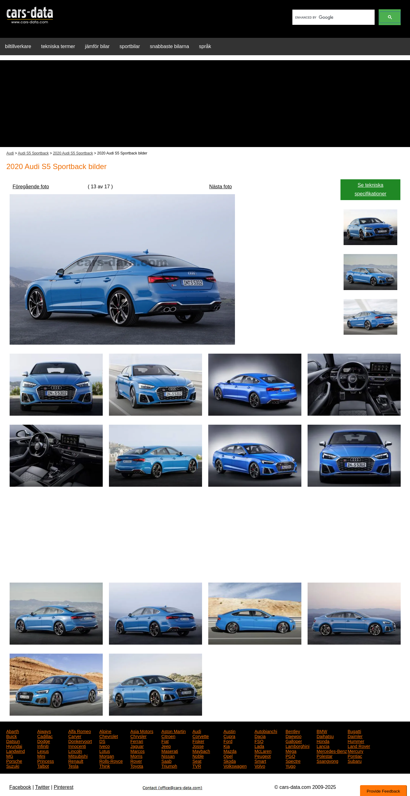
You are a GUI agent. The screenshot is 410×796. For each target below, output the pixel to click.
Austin (229, 731)
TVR (196, 765)
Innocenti (77, 746)
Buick (11, 736)
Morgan (106, 756)
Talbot (43, 765)
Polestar (324, 756)
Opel (228, 756)
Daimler (355, 736)
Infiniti (43, 746)
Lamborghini (297, 746)
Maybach (201, 751)
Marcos (137, 751)
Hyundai (14, 746)
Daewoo (293, 736)
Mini (41, 756)
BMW (322, 731)
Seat (196, 760)
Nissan (168, 756)
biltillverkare (18, 46)
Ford (227, 741)
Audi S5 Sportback (33, 153)
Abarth (12, 731)
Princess (45, 760)
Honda (323, 741)
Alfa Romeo (79, 731)
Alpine (105, 731)
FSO (259, 741)
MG (9, 756)
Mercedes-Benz (332, 751)
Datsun (13, 741)
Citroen (168, 736)
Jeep (166, 746)
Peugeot (263, 756)
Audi (10, 153)
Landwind (15, 751)
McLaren (263, 751)
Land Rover (359, 746)
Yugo (290, 765)
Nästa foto (220, 186)
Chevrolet (108, 736)
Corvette (200, 736)
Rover (136, 760)
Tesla (73, 765)
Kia (226, 746)
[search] (333, 17)
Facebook (20, 787)
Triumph (169, 765)
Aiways (44, 731)
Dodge (43, 741)
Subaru (355, 760)
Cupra (229, 736)
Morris (136, 756)
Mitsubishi (78, 756)
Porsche (14, 760)
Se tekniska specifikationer (370, 189)
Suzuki (12, 765)
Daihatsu (325, 736)
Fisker (198, 741)
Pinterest (63, 787)
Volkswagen (235, 765)
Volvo (260, 765)
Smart (260, 760)
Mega (291, 751)
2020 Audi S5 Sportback (73, 153)
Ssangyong (327, 760)
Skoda (229, 760)
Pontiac (355, 756)
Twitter (42, 787)
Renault (75, 760)
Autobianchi (266, 731)
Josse (198, 746)
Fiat (165, 741)
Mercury (355, 751)
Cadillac (45, 736)
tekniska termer (58, 46)
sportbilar (129, 46)
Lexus (43, 751)
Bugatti (354, 731)
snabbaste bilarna (169, 46)
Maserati (169, 751)
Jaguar (137, 746)
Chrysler (138, 736)
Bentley (293, 731)
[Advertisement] (205, 103)
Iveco (104, 746)
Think (104, 765)
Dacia (260, 736)
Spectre (293, 760)
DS (102, 741)
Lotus (104, 751)
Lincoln (75, 751)
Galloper (294, 741)
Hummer (356, 741)
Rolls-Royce (111, 760)
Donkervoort (80, 741)
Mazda (230, 751)
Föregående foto (31, 186)
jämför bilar (97, 46)
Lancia (323, 746)
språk (205, 46)
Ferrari (136, 741)
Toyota (136, 765)
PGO (290, 756)
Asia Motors (141, 731)
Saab (166, 760)
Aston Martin (173, 731)
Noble (198, 756)
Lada (259, 746)
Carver (74, 736)
